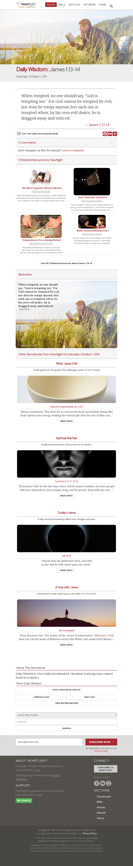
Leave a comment (73, 150)
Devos (51, 4)
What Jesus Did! (66, 364)
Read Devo (66, 421)
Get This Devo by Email (37, 133)
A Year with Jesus (66, 587)
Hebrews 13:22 (104, 635)
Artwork (90, 4)
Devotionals (104, 796)
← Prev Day (41, 697)
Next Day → (90, 697)
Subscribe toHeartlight (106, 768)
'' (66, 630)
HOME (102, 4)
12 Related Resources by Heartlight (40, 160)
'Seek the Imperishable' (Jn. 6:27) (66, 406)
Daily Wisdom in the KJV (66, 690)
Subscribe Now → (101, 742)
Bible (61, 4)
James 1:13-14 (99, 125)
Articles (74, 4)
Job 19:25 (66, 555)
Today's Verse (66, 513)
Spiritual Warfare (66, 438)
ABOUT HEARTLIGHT (32, 761)
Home (100, 818)
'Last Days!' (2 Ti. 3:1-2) (66, 481)
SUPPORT (23, 785)
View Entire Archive (66, 703)
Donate (23, 801)
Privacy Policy (101, 751)
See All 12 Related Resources (66, 263)
